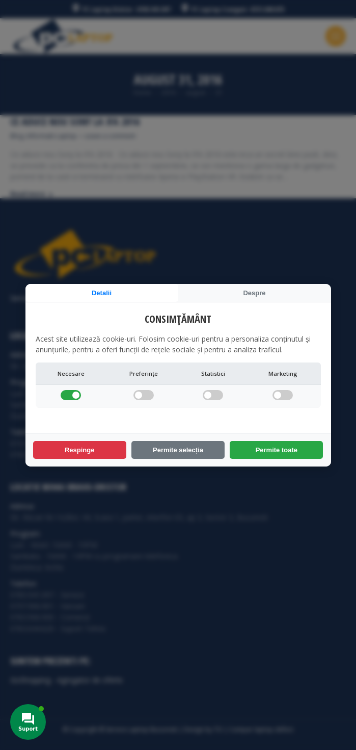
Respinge (80, 450)
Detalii (102, 293)
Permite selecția (178, 450)
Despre (254, 293)
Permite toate (276, 450)
